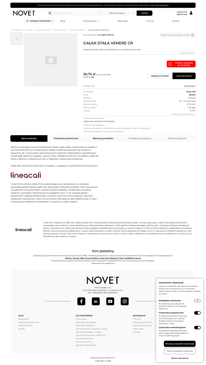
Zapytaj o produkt (160, 76)
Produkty (29, 30)
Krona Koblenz (92, 258)
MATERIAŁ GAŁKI (59, 30)
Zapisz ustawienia (179, 358)
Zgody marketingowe (86, 345)
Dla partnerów (91, 21)
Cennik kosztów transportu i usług (91, 329)
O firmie (150, 21)
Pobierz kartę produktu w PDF (175, 35)
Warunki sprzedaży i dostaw (88, 332)
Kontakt (175, 21)
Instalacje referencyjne (28, 322)
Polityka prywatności (142, 322)
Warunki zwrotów (84, 342)
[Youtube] (110, 301)
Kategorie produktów (41, 21)
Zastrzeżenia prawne (142, 325)
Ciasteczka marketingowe (172, 327)
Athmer (68, 258)
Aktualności (23, 319)
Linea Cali (104, 258)
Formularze (81, 319)
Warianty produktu (103, 138)
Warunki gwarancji (84, 338)
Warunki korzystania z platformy (91, 335)
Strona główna (17, 30)
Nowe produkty (25, 325)
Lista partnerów (184, 76)
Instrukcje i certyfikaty (86, 322)
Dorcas (76, 258)
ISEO (82, 258)
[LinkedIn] (96, 301)
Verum (138, 258)
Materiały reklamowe (85, 325)
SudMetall (129, 258)
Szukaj (144, 13)
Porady (21, 329)
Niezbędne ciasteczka (170, 300)
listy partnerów (162, 5)
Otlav (121, 258)
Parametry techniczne (66, 138)
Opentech (113, 258)
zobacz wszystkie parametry (183, 114)
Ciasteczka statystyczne (171, 312)
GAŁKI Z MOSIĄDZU (77, 30)
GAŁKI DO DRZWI (43, 30)
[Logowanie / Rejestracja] (184, 13)
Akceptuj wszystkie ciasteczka (179, 344)
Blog (63, 21)
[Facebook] (81, 301)
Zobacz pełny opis (187, 53)
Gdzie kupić (122, 21)
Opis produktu (29, 138)
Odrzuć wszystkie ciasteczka (180, 351)
